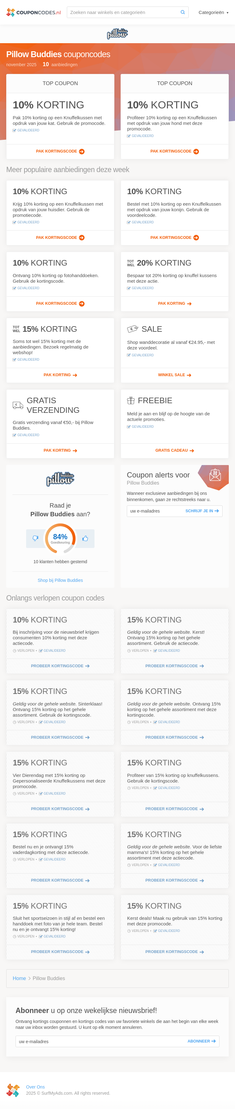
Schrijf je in (202, 511)
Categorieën (212, 12)
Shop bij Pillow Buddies (60, 580)
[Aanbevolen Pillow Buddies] (85, 538)
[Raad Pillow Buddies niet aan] (35, 538)
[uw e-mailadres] (154, 511)
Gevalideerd (26, 130)
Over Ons (35, 1086)
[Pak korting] (174, 303)
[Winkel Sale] (174, 375)
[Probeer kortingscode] (60, 666)
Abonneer (201, 1041)
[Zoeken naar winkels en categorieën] (122, 12)
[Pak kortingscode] (60, 151)
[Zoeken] (182, 12)
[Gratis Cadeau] (174, 450)
